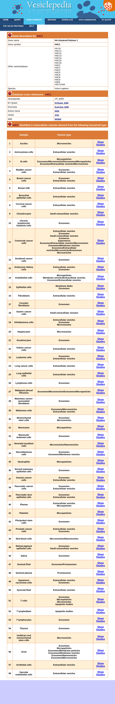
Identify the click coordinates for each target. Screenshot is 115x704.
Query (17, 20)
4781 (57, 115)
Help (31, 26)
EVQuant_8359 (61, 103)
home (5, 20)
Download (67, 20)
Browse (52, 20)
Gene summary (34, 20)
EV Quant (106, 20)
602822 (58, 119)
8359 (57, 111)
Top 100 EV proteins (13, 26)
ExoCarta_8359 (62, 107)
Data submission (87, 20)
